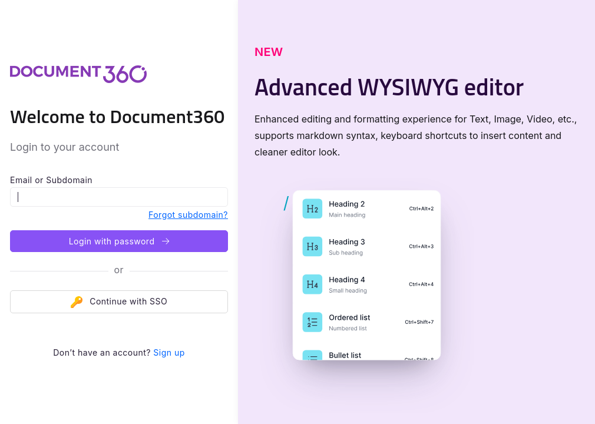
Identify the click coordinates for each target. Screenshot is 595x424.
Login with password (119, 241)
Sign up (168, 352)
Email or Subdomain (51, 180)
